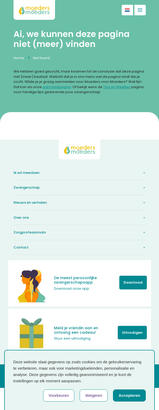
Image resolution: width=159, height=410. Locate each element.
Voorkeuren (59, 395)
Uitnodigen (132, 332)
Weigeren (93, 395)
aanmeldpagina (57, 86)
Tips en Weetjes (116, 86)
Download (133, 282)
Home (18, 57)
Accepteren (129, 395)
